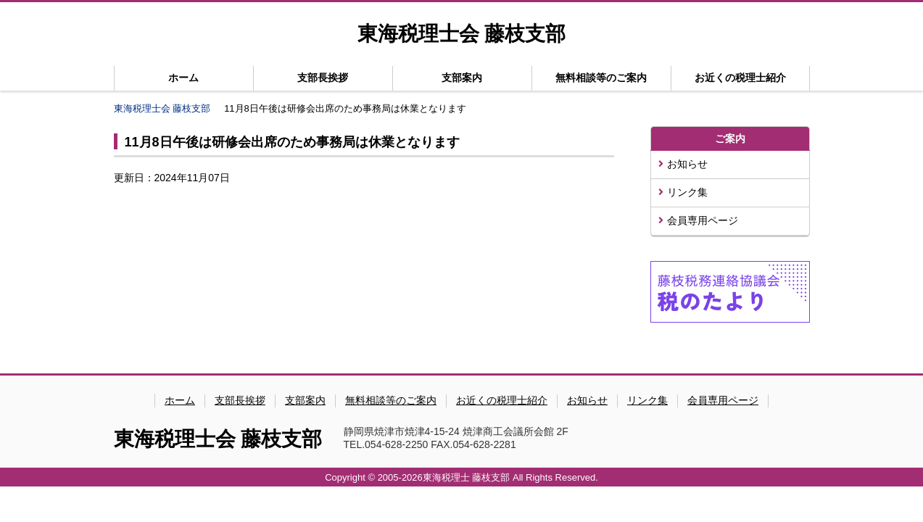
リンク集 (683, 192)
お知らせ (683, 164)
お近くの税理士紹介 (740, 77)
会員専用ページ (698, 220)
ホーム (183, 77)
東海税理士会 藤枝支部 (461, 33)
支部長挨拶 (322, 77)
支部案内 (462, 77)
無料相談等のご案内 (601, 77)
